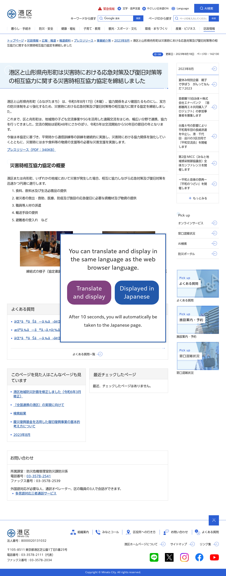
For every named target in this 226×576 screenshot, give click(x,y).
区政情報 (32, 40)
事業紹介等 (104, 40)
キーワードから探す (101, 18)
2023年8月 (122, 40)
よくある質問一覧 (84, 354)
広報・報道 (49, 40)
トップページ (15, 40)
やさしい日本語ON (158, 8)
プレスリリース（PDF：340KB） (31, 149)
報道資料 (65, 40)
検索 (214, 18)
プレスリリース (83, 40)
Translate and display (89, 292)
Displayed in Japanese (137, 292)
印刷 (159, 54)
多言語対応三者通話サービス (35, 493)
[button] (106, 8)
